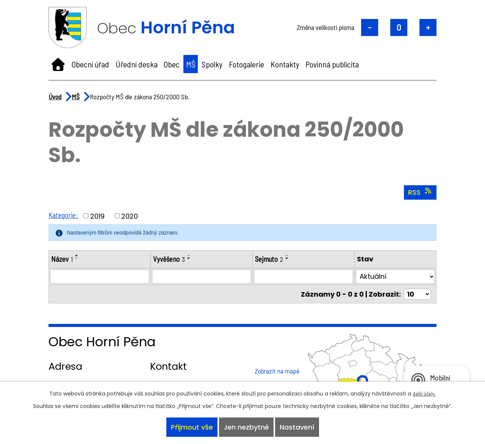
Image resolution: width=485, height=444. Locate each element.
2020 (130, 215)
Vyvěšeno (169, 259)
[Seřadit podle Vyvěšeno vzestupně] (189, 255)
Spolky (212, 64)
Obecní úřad (90, 64)
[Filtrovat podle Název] (99, 277)
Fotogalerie (246, 64)
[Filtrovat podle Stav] (395, 277)
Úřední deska (137, 64)
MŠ (191, 64)
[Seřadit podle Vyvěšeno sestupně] (189, 258)
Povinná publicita (332, 64)
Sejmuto (270, 259)
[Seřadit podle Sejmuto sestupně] (289, 258)
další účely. (424, 391)
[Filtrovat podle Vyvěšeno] (201, 277)
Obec (172, 64)
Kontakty (285, 64)
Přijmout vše (190, 426)
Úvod (58, 64)
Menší (369, 27)
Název (62, 259)
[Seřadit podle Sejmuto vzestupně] (289, 255)
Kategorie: (63, 214)
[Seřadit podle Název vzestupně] (77, 255)
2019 (98, 215)
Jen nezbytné (246, 426)
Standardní (398, 27)
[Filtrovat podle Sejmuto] (303, 277)
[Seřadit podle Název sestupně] (77, 258)
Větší (427, 27)
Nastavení (298, 426)
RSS (420, 192)
